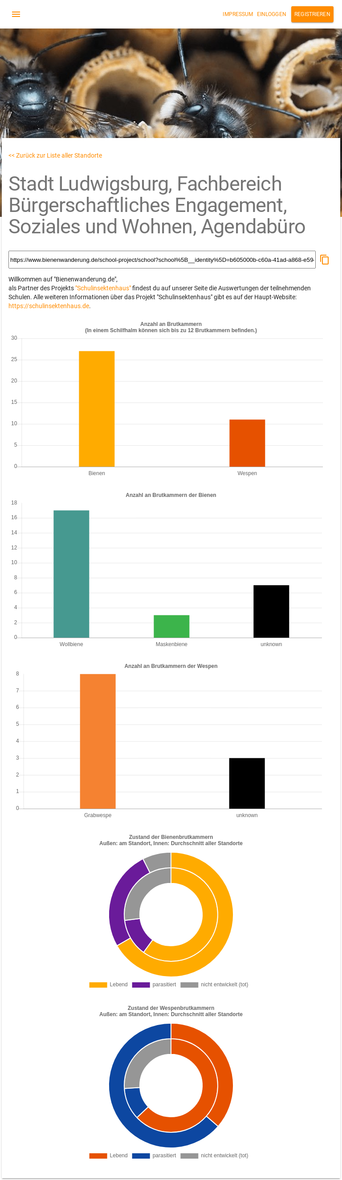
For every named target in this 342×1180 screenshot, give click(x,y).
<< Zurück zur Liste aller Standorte (55, 155)
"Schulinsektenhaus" (103, 288)
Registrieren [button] (312, 14)
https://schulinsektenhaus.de (48, 305)
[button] (325, 260)
